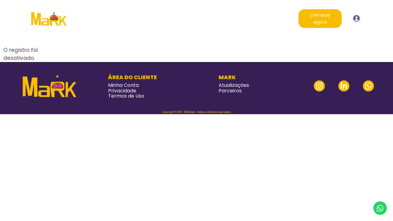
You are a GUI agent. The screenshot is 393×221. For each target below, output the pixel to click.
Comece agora (320, 18)
